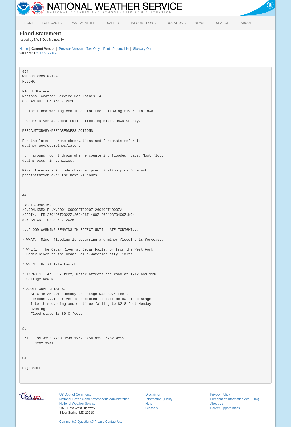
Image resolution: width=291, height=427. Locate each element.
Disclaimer (153, 394)
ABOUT (248, 23)
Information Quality (159, 399)
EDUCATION (176, 23)
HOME (29, 23)
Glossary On (142, 49)
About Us (216, 403)
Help (149, 403)
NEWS (201, 23)
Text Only (93, 49)
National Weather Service (77, 403)
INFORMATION (143, 23)
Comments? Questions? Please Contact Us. (90, 422)
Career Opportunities (225, 408)
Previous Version (71, 49)
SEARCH (224, 23)
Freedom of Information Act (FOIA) (234, 399)
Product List (120, 49)
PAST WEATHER (85, 23)
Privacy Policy (220, 394)
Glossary (152, 408)
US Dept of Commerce (75, 394)
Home (23, 49)
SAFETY (115, 23)
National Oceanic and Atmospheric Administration (94, 399)
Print (106, 49)
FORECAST (52, 23)
